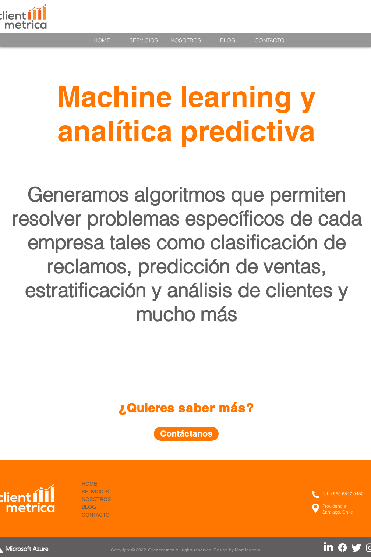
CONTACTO (96, 515)
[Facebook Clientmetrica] (342, 547)
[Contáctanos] (186, 434)
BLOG (89, 507)
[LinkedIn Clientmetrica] (328, 547)
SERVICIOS (95, 491)
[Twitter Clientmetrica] (356, 547)
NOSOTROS (96, 499)
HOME (89, 484)
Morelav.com (247, 550)
